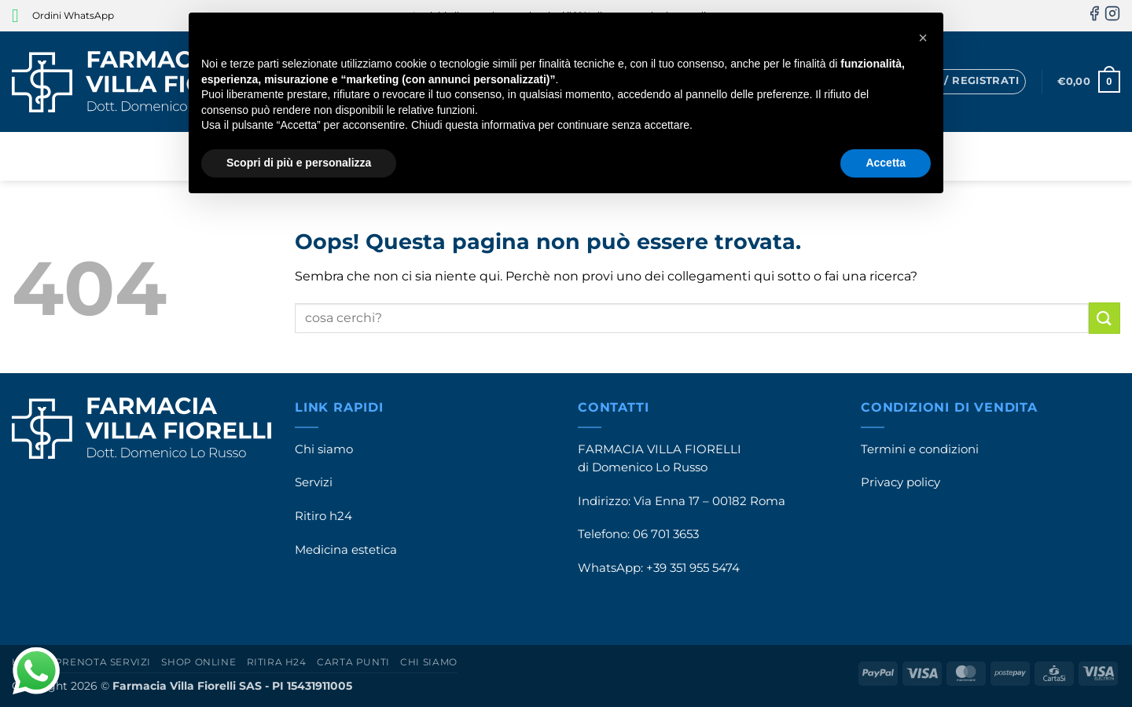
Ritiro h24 (323, 516)
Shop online (198, 662)
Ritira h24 (277, 662)
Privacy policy (900, 482)
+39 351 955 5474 (693, 568)
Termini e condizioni (920, 449)
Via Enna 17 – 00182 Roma (709, 501)
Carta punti (353, 662)
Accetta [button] (886, 162)
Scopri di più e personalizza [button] (298, 162)
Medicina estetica (346, 550)
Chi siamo (324, 449)
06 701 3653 (666, 534)
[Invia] (1104, 317)
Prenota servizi (103, 662)
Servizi (314, 482)
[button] (958, 81)
